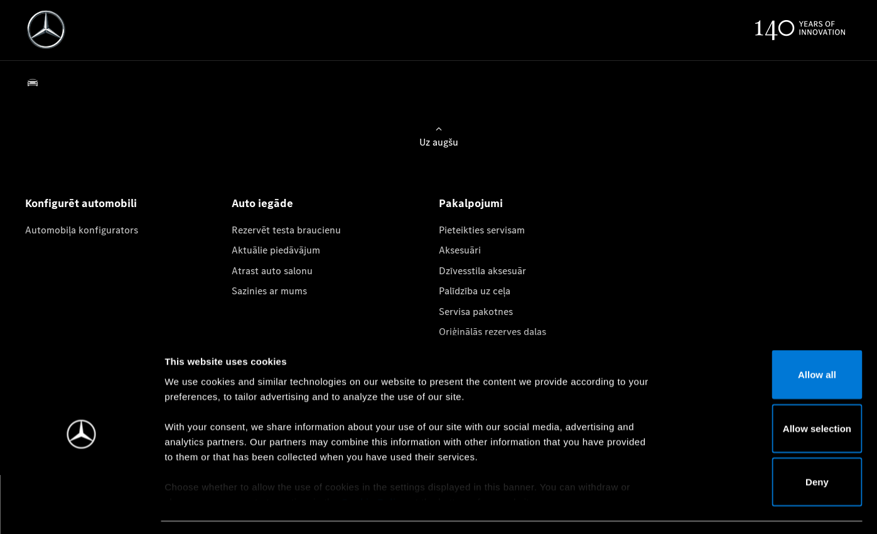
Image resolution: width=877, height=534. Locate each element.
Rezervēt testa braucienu (286, 230)
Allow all (772, 338)
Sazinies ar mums (269, 290)
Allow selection (772, 392)
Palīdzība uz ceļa (474, 290)
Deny (772, 445)
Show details (658, 509)
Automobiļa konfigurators (81, 230)
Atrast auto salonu (272, 270)
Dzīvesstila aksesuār (482, 270)
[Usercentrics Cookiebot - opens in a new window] (81, 509)
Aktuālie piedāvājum (276, 250)
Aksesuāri (460, 250)
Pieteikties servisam (482, 230)
